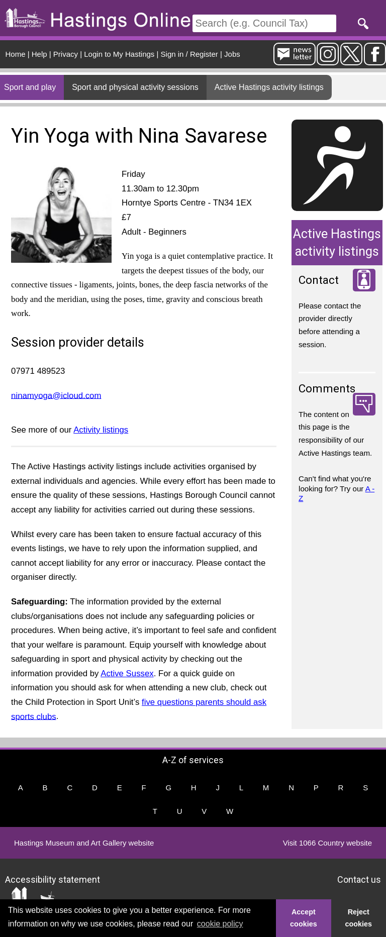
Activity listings (100, 430)
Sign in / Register (189, 54)
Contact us (359, 879)
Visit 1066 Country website (327, 843)
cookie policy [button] (220, 923)
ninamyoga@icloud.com (56, 395)
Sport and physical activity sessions (135, 87)
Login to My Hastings (119, 54)
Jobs (232, 54)
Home (16, 54)
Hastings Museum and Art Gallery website (84, 843)
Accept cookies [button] (303, 918)
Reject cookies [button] (358, 918)
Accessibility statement (52, 879)
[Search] (264, 23)
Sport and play (30, 87)
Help (39, 54)
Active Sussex (127, 673)
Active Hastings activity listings (269, 87)
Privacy (65, 54)
